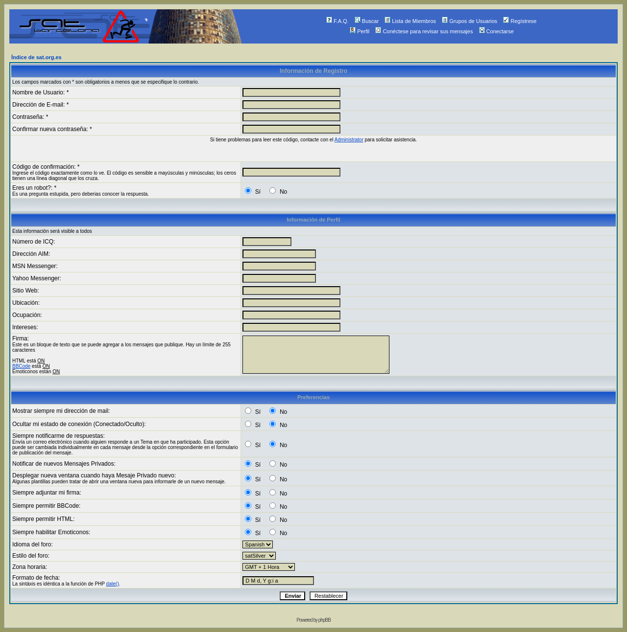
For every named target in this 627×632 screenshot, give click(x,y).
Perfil (359, 31)
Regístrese (519, 21)
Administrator (349, 139)
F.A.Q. (337, 21)
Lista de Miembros (410, 21)
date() (112, 584)
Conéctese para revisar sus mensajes (424, 31)
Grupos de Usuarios (469, 21)
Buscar (367, 21)
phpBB (324, 620)
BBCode (21, 366)
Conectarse (496, 31)
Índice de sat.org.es (36, 57)
